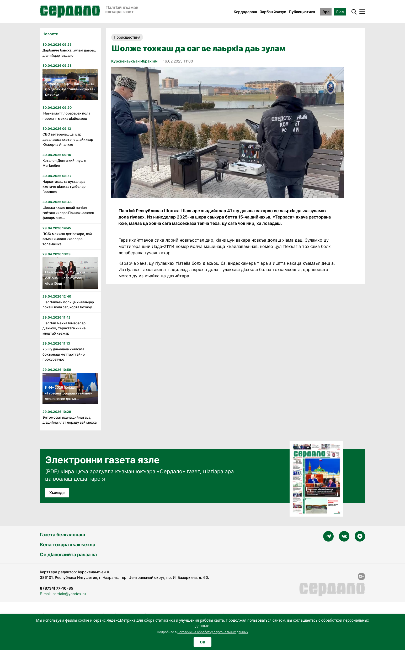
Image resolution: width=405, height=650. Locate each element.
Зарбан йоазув (273, 11)
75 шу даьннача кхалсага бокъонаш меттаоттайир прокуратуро (63, 354)
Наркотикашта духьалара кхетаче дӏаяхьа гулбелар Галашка (64, 186)
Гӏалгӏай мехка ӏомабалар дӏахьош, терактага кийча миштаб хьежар (64, 328)
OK (202, 641)
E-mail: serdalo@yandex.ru (63, 593)
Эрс (325, 11)
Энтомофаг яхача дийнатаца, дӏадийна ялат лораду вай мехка (69, 420)
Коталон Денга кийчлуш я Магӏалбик (64, 163)
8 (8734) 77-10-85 (56, 588)
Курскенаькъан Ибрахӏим (134, 61)
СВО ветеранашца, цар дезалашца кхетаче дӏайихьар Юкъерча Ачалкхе (67, 139)
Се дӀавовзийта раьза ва (68, 554)
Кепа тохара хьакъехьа (67, 544)
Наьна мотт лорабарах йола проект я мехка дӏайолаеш (66, 116)
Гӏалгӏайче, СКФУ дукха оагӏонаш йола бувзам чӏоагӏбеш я (65, 277)
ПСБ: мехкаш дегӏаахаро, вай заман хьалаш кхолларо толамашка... (67, 239)
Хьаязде (57, 492)
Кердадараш (245, 11)
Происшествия (127, 37)
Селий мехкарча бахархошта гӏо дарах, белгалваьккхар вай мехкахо (70, 89)
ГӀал (340, 11)
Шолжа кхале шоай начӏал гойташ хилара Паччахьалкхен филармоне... (68, 212)
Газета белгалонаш (62, 534)
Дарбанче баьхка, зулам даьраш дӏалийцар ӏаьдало (69, 53)
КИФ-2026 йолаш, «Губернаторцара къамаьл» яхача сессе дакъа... (68, 393)
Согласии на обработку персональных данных (212, 632)
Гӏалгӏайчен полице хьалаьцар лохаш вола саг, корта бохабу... (68, 304)
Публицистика (302, 11)
